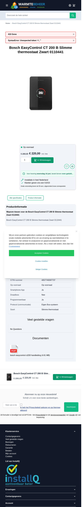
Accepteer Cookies (41, 253)
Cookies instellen (41, 261)
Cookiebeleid (14, 247)
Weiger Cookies (41, 269)
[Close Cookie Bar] (76, 231)
